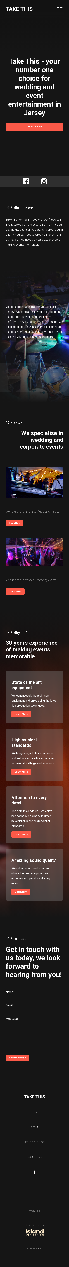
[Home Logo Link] (19, 10)
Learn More (21, 714)
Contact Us (15, 591)
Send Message (17, 1057)
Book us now (34, 126)
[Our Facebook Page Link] (34, 1172)
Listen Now (21, 891)
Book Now (14, 523)
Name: (10, 992)
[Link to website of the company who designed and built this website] (34, 1230)
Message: (12, 1018)
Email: (9, 1005)
